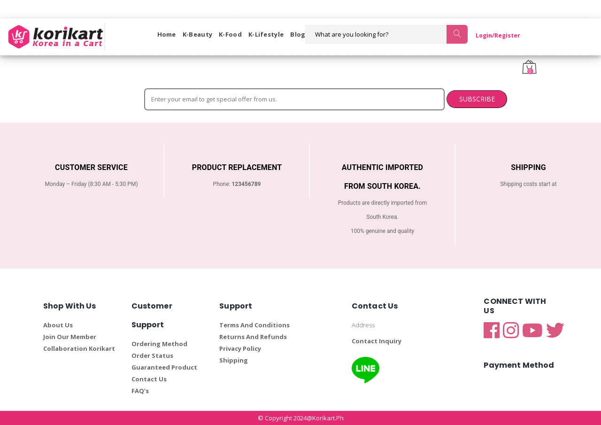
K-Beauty (197, 34)
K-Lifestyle (266, 34)
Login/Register (492, 35)
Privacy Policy (240, 348)
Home (166, 34)
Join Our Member (69, 336)
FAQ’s (140, 390)
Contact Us (149, 379)
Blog (297, 34)
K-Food (230, 34)
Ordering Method (159, 344)
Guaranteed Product (164, 367)
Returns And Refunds (253, 336)
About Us (58, 325)
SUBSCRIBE (416, 98)
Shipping (233, 360)
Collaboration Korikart (79, 348)
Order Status (152, 355)
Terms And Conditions (254, 325)
